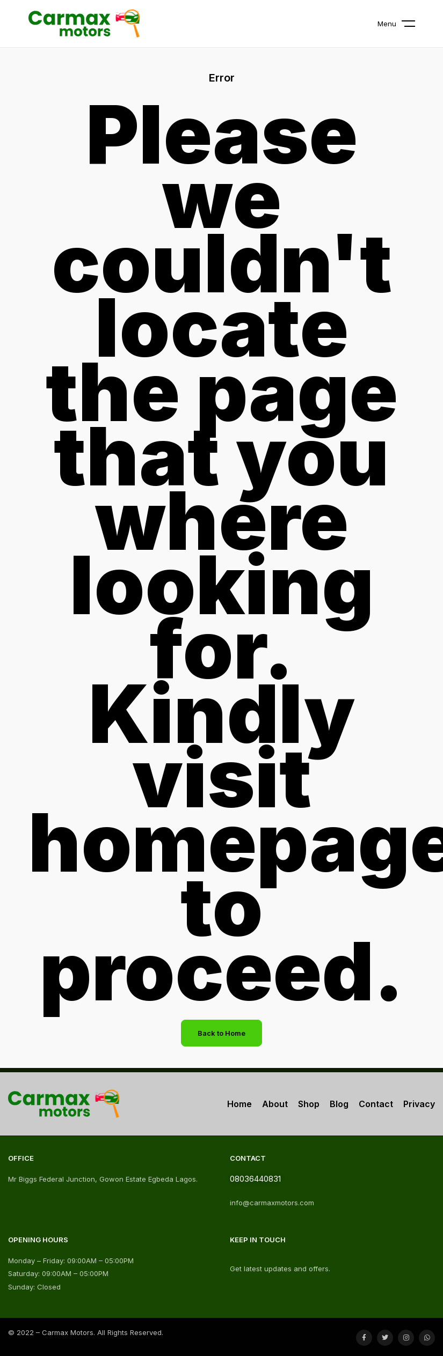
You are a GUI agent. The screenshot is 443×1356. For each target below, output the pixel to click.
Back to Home (221, 1033)
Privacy (419, 1104)
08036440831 (255, 1179)
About (275, 1104)
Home (239, 1104)
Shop (308, 1104)
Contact (376, 1104)
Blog (339, 1104)
